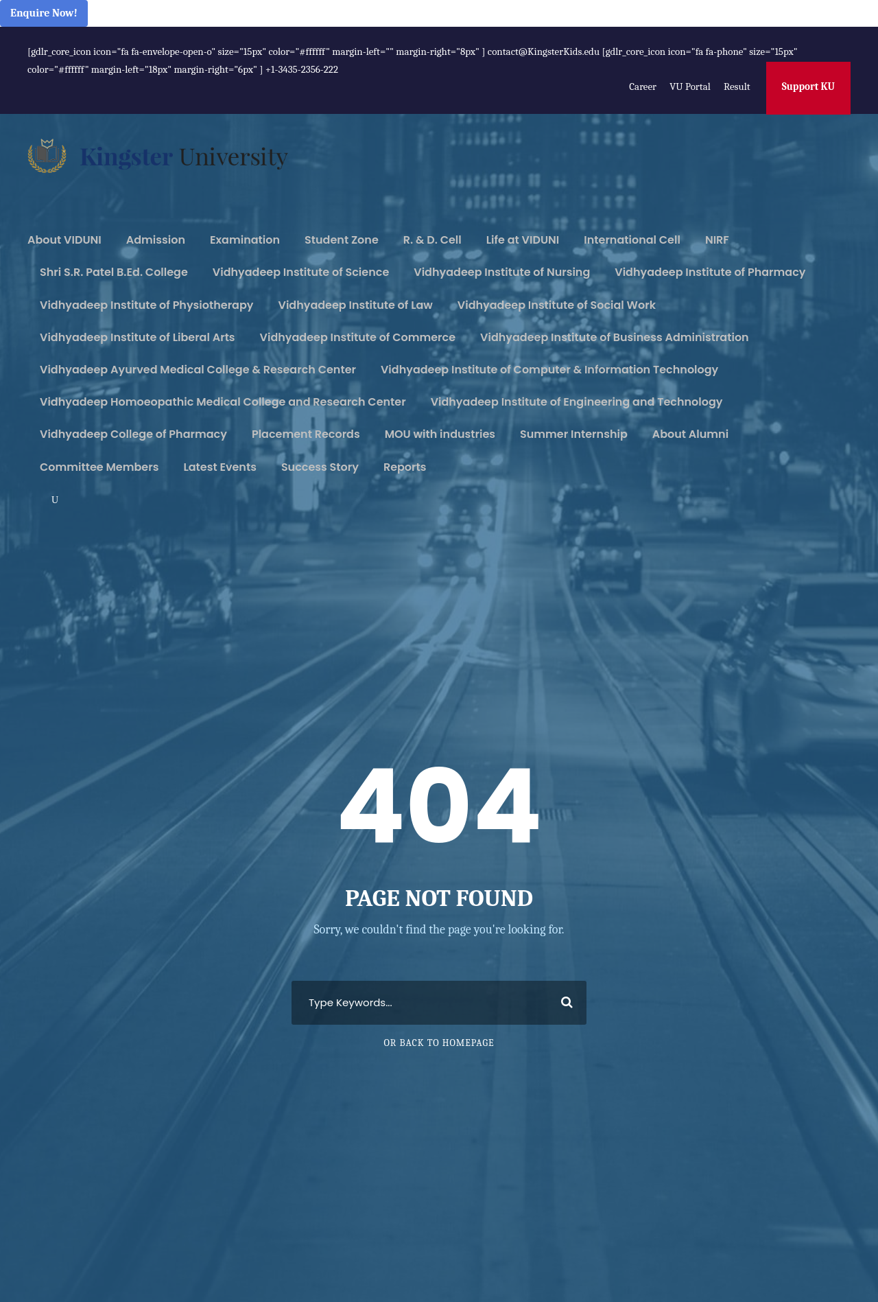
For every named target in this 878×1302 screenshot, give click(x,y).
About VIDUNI (64, 240)
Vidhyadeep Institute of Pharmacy (710, 272)
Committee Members (99, 467)
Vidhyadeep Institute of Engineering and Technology (577, 402)
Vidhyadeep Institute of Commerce (358, 337)
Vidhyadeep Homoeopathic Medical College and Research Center (223, 402)
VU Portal (689, 86)
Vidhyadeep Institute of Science (301, 272)
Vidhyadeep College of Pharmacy (133, 434)
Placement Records (306, 434)
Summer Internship (574, 434)
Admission (155, 240)
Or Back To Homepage (438, 1043)
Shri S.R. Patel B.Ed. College (114, 272)
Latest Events (219, 467)
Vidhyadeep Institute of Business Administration (614, 337)
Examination (245, 240)
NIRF (717, 240)
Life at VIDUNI (523, 240)
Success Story (320, 467)
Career (642, 86)
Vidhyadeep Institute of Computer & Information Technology (549, 369)
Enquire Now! (44, 13)
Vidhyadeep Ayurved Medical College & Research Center (198, 369)
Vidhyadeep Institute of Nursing (502, 272)
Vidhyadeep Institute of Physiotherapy (147, 305)
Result (737, 86)
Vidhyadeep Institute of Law (355, 305)
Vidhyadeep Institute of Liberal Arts (137, 337)
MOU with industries (440, 434)
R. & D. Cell (432, 240)
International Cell (632, 240)
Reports (405, 467)
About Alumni (690, 434)
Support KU (808, 86)
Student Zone (342, 240)
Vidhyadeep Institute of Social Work (557, 305)
